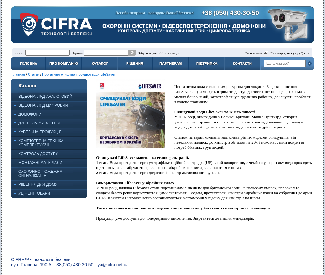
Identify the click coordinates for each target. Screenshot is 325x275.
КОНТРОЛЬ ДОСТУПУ (38, 154)
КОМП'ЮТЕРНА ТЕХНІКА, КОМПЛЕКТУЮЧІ (41, 143)
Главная (18, 74)
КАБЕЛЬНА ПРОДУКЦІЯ (40, 132)
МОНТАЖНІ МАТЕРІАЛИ (40, 162)
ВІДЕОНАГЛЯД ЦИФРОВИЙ (43, 105)
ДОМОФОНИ (30, 114)
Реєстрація (171, 53)
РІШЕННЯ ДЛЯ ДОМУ (37, 184)
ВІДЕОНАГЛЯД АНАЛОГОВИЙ (45, 96)
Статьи (33, 74)
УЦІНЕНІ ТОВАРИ (34, 193)
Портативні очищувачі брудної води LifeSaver (78, 74)
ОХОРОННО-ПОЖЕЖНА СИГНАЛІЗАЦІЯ (40, 173)
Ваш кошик (253, 53)
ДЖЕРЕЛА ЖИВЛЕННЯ (39, 123)
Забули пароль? (149, 53)
